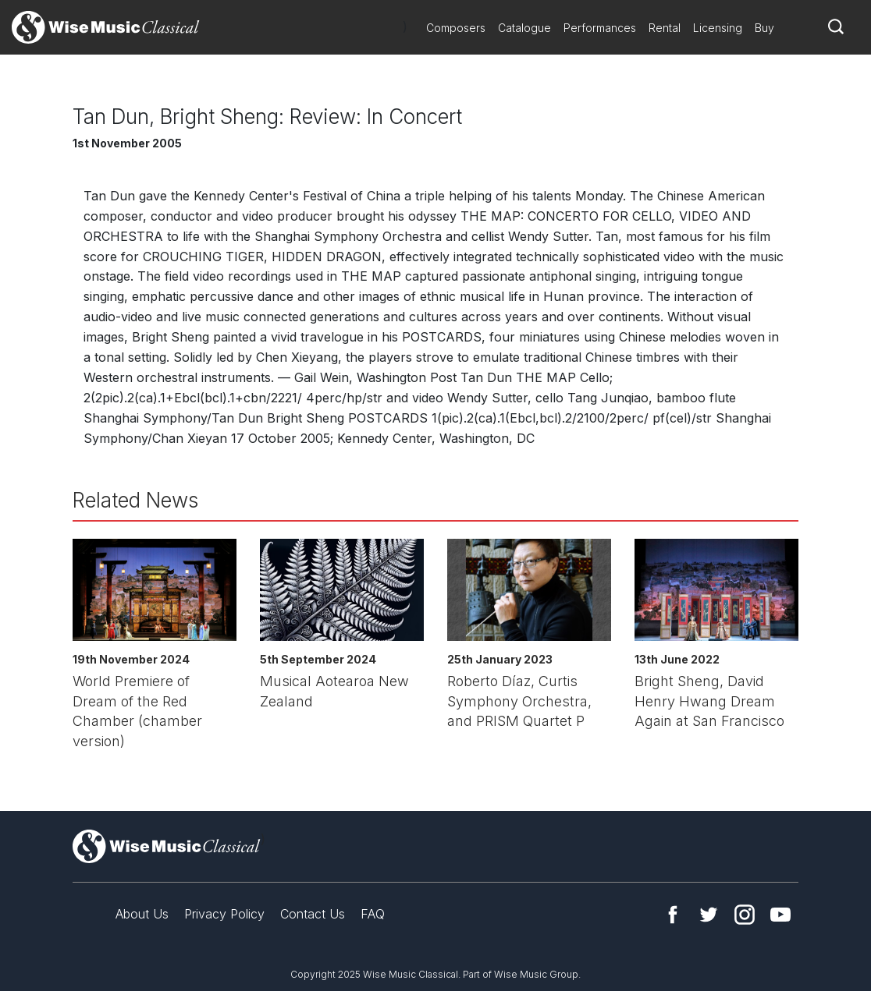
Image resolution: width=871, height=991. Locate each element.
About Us (142, 914)
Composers (455, 27)
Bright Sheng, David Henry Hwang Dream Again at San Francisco (709, 701)
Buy (764, 27)
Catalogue (524, 27)
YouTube (780, 914)
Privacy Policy (224, 914)
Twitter (709, 914)
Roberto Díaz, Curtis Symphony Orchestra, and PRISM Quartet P (519, 701)
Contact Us (312, 914)
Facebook (673, 914)
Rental (665, 27)
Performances (599, 27)
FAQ (373, 914)
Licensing (717, 27)
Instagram (744, 914)
